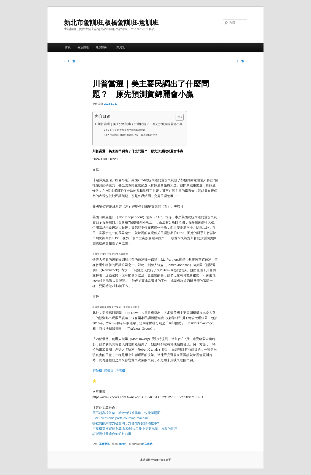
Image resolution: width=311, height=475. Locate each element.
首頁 (68, 47)
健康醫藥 (101, 47)
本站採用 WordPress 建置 (155, 459)
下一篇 (241, 61)
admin (122, 443)
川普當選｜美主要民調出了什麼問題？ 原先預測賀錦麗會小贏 (140, 124)
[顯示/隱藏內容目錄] (177, 117)
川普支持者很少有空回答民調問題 (128, 129)
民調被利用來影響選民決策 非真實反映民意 (133, 135)
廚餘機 (97, 370)
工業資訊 (119, 47)
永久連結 (147, 443)
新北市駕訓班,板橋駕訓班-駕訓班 (111, 22)
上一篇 (69, 61)
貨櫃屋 (109, 370)
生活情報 (83, 47)
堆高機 (120, 370)
